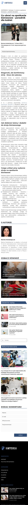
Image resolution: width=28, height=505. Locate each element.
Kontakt (3, 459)
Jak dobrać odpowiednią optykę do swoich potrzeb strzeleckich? (18, 323)
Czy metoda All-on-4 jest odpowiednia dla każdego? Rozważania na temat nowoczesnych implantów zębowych (13, 372)
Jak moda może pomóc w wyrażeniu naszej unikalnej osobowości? (16, 316)
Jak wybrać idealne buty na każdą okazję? (16, 489)
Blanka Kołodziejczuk (7, 43)
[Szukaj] (2, 340)
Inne (2, 479)
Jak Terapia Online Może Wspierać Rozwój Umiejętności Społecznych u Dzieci (17, 308)
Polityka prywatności (7, 461)
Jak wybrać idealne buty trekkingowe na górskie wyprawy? (15, 331)
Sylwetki (3, 475)
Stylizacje (6, 25)
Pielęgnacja (4, 470)
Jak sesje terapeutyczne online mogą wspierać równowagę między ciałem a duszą (17, 497)
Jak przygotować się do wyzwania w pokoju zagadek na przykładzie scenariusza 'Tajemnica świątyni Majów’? (14, 399)
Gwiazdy (3, 477)
